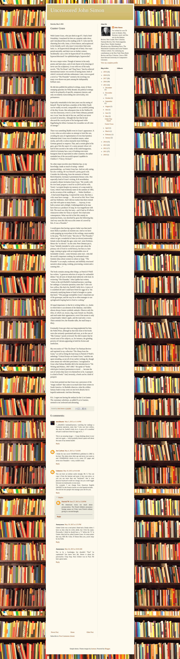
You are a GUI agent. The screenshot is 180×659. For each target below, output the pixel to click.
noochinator (60, 422)
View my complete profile (109, 63)
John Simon (118, 27)
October (108, 98)
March (107, 131)
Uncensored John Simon (77, 10)
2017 (105, 78)
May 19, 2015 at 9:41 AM (71, 471)
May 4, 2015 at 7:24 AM (72, 451)
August (107, 106)
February (108, 134)
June (107, 113)
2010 (105, 155)
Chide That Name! (108, 120)
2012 (105, 148)
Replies (60, 497)
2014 (105, 142)
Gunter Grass (109, 124)
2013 (105, 145)
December (108, 88)
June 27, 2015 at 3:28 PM (78, 501)
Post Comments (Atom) (67, 636)
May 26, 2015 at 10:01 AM (73, 549)
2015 (105, 85)
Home (73, 632)
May (107, 116)
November (108, 93)
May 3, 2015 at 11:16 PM (73, 422)
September (108, 101)
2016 (105, 81)
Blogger (107, 649)
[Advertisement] (72, 613)
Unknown (59, 471)
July (106, 110)
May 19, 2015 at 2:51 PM (73, 524)
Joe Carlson (60, 451)
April (107, 128)
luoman (93, 649)
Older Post (90, 632)
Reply (58, 444)
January (108, 138)
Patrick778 (65, 501)
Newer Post (54, 632)
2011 (105, 151)
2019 (105, 72)
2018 (105, 75)
